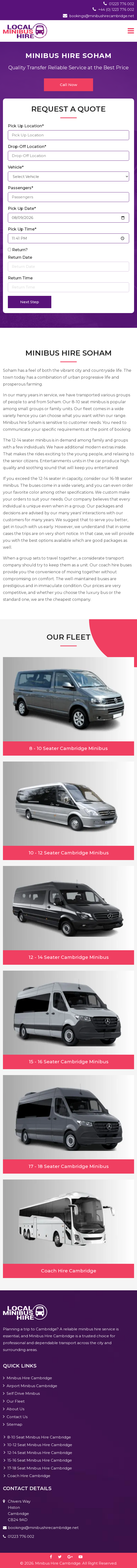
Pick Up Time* (22, 229)
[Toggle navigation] (131, 30)
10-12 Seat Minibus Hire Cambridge (39, 1444)
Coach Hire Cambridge (28, 1475)
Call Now (68, 84)
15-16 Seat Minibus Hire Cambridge (39, 1460)
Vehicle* (16, 167)
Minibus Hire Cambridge (29, 1378)
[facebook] (53, 1556)
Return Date (20, 257)
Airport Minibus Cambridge (32, 1385)
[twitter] (62, 1556)
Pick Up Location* (26, 126)
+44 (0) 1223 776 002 (116, 9)
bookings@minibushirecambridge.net (101, 16)
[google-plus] (73, 1556)
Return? (20, 249)
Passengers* (20, 188)
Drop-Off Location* (27, 146)
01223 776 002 (121, 4)
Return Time (20, 278)
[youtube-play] (83, 1556)
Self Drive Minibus (23, 1393)
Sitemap (14, 1424)
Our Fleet (16, 1401)
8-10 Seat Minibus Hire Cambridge (39, 1437)
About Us (15, 1409)
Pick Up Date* (22, 208)
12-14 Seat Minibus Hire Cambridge (39, 1452)
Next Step (29, 302)
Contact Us (17, 1416)
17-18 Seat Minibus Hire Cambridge (39, 1468)
